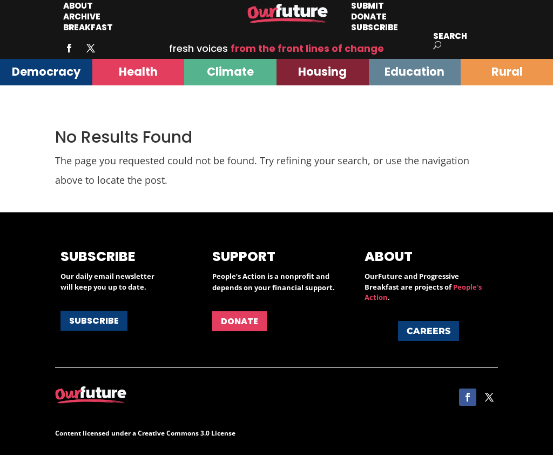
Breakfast (88, 27)
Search (450, 36)
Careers (428, 331)
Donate (239, 321)
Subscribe (374, 27)
